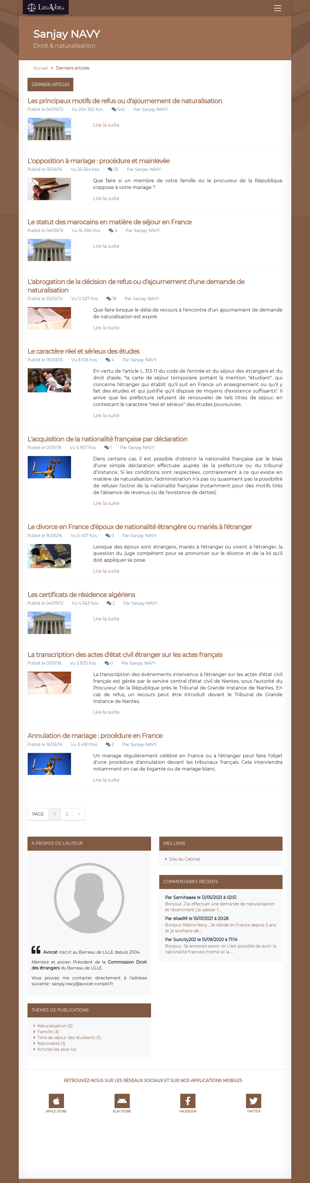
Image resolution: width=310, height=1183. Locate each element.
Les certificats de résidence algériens (81, 595)
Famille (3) (48, 1031)
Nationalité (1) (51, 1043)
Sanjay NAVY (155, 109)
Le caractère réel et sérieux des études (83, 351)
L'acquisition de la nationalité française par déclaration (107, 439)
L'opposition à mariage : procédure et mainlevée (98, 161)
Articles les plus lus (56, 1049)
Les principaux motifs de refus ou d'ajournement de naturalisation (124, 101)
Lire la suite (106, 125)
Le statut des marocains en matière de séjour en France (109, 222)
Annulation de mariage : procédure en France (94, 736)
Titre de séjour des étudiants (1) (69, 1037)
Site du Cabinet (184, 859)
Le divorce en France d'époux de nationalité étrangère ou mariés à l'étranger (139, 527)
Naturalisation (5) (55, 1026)
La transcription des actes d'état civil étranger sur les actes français (124, 655)
